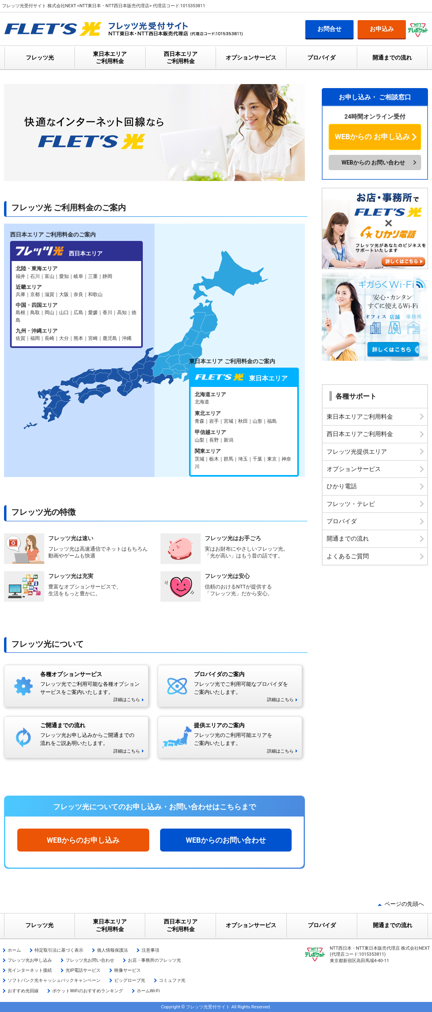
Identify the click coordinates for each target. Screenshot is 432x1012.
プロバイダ (321, 57)
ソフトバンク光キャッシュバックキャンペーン (54, 980)
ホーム (14, 950)
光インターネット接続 (30, 970)
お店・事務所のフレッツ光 (154, 960)
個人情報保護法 (112, 950)
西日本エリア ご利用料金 (180, 57)
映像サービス (127, 970)
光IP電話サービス (83, 970)
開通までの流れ (392, 57)
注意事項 (150, 950)
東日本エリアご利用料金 (360, 416)
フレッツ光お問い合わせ (90, 960)
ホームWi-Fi (148, 990)
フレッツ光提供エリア (357, 451)
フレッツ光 (40, 57)
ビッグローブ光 (129, 980)
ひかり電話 (342, 486)
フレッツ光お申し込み (30, 960)
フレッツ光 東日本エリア (244, 431)
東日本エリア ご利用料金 (110, 57)
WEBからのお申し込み (83, 840)
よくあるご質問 (348, 556)
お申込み (382, 29)
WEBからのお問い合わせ (226, 840)
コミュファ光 (172, 980)
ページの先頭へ (404, 904)
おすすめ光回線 (23, 990)
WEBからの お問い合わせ (373, 162)
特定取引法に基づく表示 (59, 950)
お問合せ (329, 29)
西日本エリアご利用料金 (360, 434)
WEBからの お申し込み (372, 136)
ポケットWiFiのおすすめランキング (87, 990)
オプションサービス (251, 57)
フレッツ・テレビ (351, 504)
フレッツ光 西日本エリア (76, 303)
